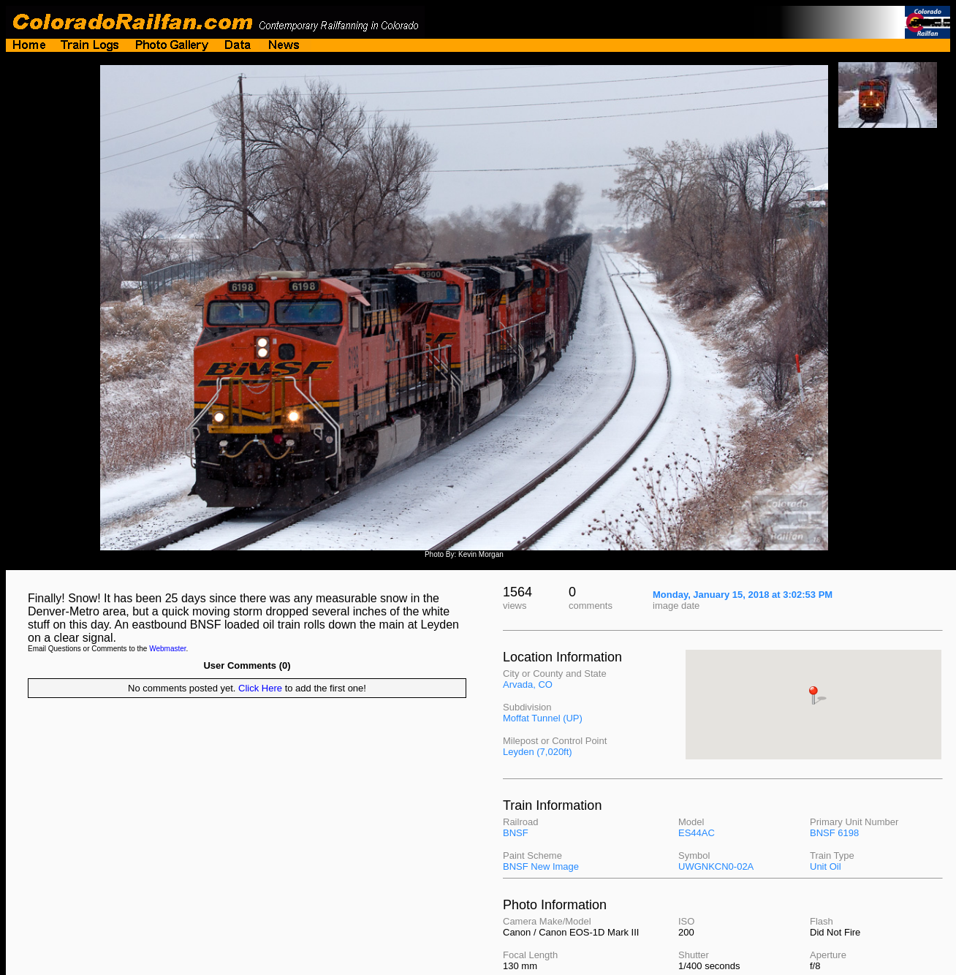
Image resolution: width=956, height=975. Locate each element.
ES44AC (696, 832)
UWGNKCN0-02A (716, 866)
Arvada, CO (528, 684)
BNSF (515, 832)
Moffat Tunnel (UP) (543, 718)
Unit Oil (825, 866)
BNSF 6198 (834, 832)
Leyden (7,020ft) (537, 751)
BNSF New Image (541, 866)
